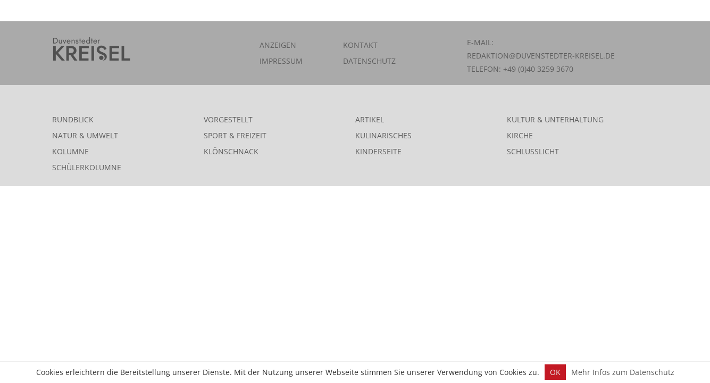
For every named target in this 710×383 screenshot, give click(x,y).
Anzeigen (278, 45)
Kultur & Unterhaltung (555, 119)
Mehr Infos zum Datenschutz (622, 372)
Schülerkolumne (86, 167)
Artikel (369, 119)
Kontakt (360, 45)
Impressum (281, 61)
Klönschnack (231, 151)
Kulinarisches (383, 135)
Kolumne (70, 151)
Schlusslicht (533, 151)
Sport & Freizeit (235, 135)
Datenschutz (369, 61)
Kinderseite (378, 151)
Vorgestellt (228, 119)
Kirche (520, 135)
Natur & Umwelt (85, 135)
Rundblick (73, 119)
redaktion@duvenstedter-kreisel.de (541, 56)
